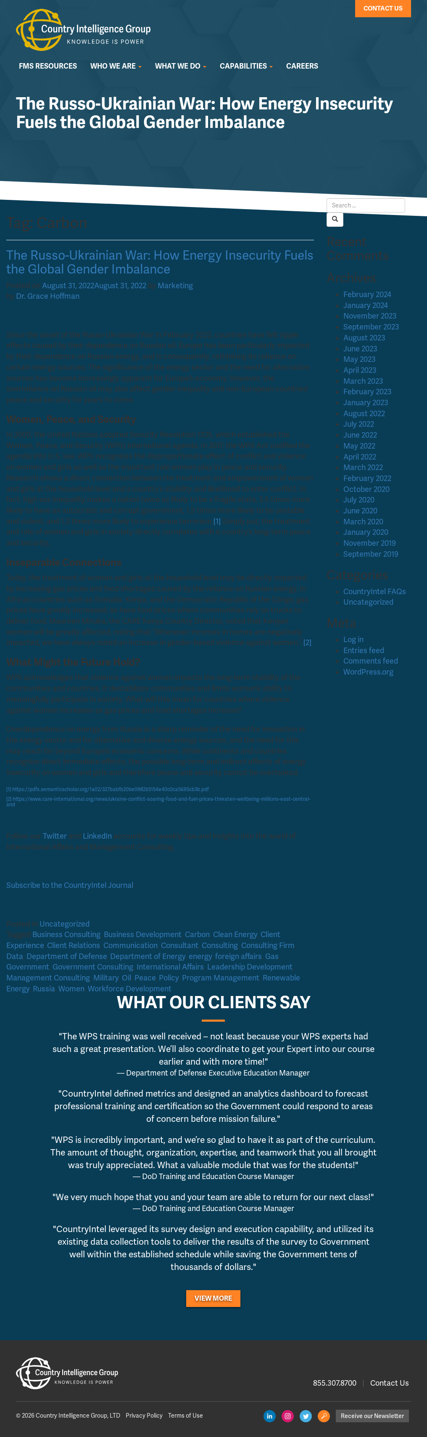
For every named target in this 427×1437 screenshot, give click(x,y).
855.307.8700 (334, 1383)
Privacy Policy (144, 1415)
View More (213, 1298)
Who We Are (116, 66)
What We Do (180, 66)
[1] (8, 789)
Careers (302, 66)
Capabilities (246, 66)
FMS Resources (48, 66)
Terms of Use (185, 1415)
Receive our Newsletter (372, 1416)
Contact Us (383, 8)
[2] (8, 799)
